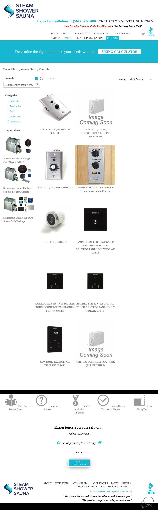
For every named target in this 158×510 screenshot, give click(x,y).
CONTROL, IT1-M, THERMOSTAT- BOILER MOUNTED (95, 133)
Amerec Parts (29, 69)
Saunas (126, 483)
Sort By (122, 79)
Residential (15, 101)
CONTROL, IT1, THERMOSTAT (55, 187)
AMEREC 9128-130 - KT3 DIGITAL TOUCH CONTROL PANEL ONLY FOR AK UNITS (55, 307)
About (67, 33)
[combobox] (21, 85)
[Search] (37, 84)
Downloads (15, 116)
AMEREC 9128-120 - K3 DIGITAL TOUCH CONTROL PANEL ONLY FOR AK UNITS (95, 307)
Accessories (15, 106)
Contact (112, 38)
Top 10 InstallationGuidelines (79, 409)
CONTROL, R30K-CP (55, 242)
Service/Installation (89, 38)
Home (54, 33)
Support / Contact (119, 486)
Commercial (15, 121)
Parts (16, 69)
